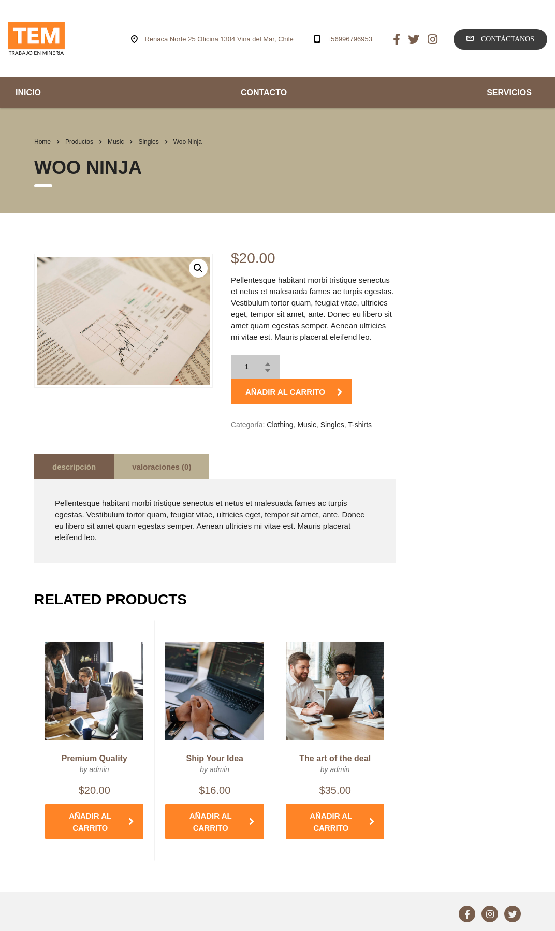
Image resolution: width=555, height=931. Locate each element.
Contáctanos (500, 39)
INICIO (28, 92)
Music (306, 424)
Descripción (74, 466)
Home (42, 142)
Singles (332, 424)
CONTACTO (264, 92)
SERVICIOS (509, 92)
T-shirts (360, 424)
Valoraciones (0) (161, 466)
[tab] (74, 466)
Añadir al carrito (294, 391)
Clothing (280, 424)
